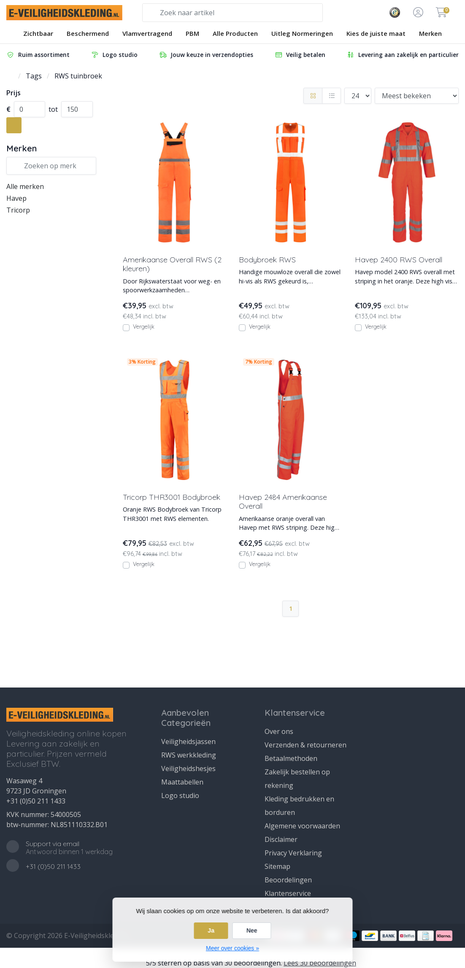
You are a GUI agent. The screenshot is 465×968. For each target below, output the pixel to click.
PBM (192, 33)
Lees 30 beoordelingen (320, 963)
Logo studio (114, 55)
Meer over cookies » (232, 948)
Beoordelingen (288, 879)
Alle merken (25, 186)
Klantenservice (288, 893)
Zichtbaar (38, 33)
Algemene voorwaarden (302, 825)
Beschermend (88, 33)
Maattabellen (182, 782)
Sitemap (277, 866)
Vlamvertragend (147, 33)
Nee (251, 930)
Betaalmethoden (291, 758)
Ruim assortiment (38, 55)
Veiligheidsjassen (188, 741)
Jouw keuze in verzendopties (206, 55)
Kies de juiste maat (376, 33)
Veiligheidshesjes (188, 768)
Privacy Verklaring (293, 852)
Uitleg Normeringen (302, 33)
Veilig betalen (299, 55)
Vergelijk (143, 326)
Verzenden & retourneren (305, 745)
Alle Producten (235, 33)
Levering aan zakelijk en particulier (402, 55)
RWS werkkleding (188, 755)
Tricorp (18, 210)
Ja (211, 930)
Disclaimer (281, 839)
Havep (16, 198)
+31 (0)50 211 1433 (35, 801)
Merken (430, 33)
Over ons (279, 731)
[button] (416, 12)
